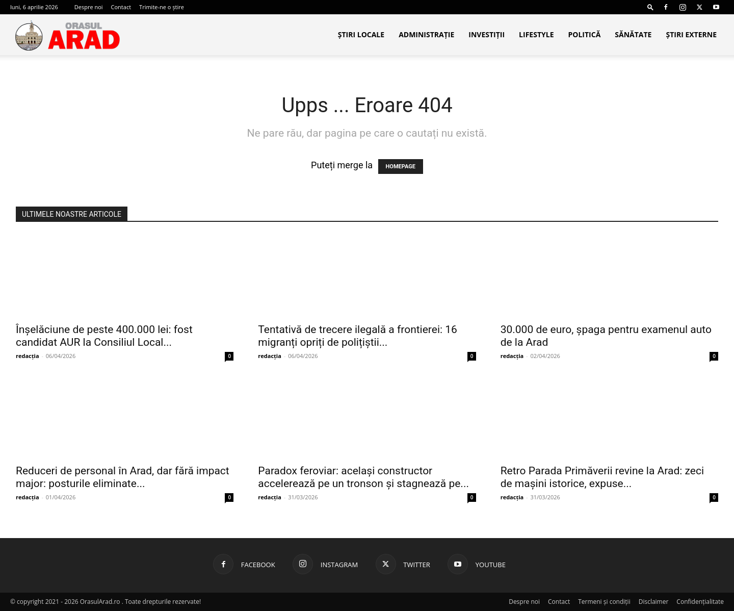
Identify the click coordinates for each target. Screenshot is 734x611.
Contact (121, 7)
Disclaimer (654, 601)
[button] (650, 7)
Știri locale (361, 34)
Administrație (426, 34)
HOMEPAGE (400, 166)
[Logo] (67, 35)
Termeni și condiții (604, 601)
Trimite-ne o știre (161, 7)
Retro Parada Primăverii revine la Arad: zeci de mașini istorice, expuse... (602, 477)
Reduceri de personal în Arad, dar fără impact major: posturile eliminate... (122, 477)
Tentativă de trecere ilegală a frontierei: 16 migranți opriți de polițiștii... (357, 335)
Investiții (486, 34)
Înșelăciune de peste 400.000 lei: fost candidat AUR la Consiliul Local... (104, 335)
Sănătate (633, 34)
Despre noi (88, 7)
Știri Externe (691, 34)
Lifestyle (536, 34)
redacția (27, 356)
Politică (584, 34)
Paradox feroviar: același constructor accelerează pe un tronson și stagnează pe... (363, 477)
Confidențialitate (700, 601)
